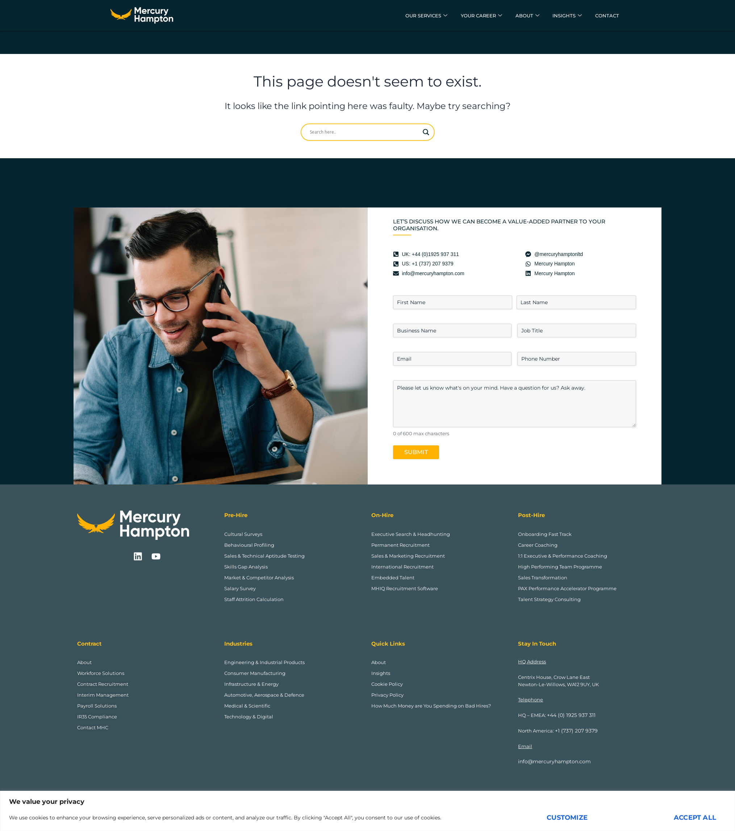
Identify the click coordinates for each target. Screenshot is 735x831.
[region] (367, 811)
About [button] (519, 15)
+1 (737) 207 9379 (574, 731)
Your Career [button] (468, 15)
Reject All (630, 818)
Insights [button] (562, 15)
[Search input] (364, 132)
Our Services (407, 15)
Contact (605, 15)
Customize (567, 818)
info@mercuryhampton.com (552, 761)
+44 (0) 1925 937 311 (569, 715)
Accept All (695, 818)
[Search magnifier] (426, 132)
